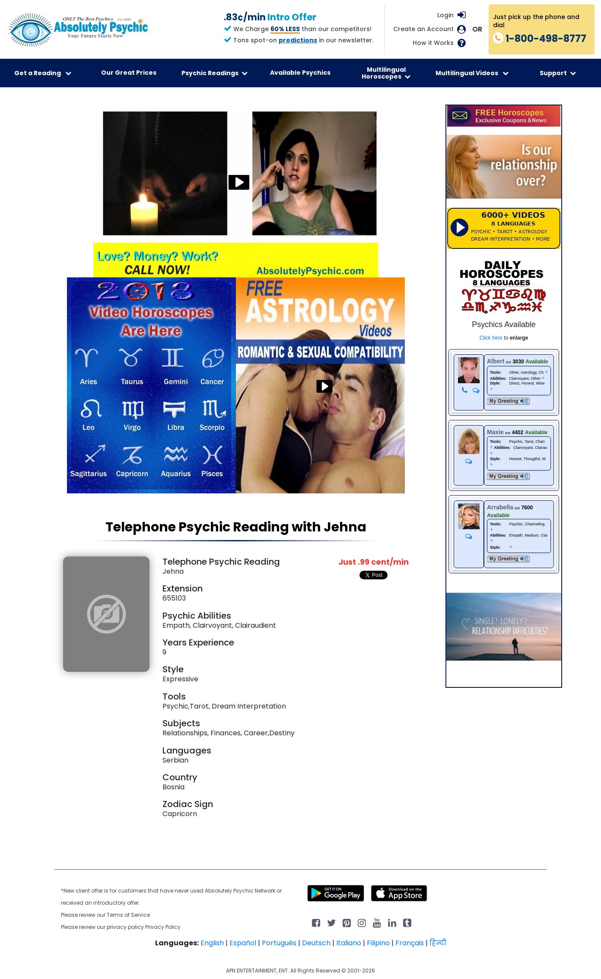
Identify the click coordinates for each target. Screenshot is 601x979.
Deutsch (316, 943)
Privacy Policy (163, 927)
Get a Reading (42, 73)
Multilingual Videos (472, 73)
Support (558, 73)
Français (409, 943)
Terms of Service (128, 915)
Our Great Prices (128, 72)
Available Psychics (300, 72)
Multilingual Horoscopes (386, 73)
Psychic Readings (214, 73)
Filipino (378, 943)
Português (279, 943)
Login (445, 15)
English (212, 943)
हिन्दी (437, 943)
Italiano (348, 943)
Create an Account (423, 29)
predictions (298, 40)
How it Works (433, 43)
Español (242, 943)
